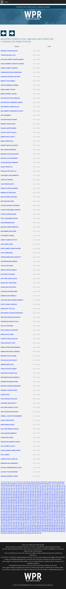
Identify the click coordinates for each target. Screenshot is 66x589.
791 (11, 525)
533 (40, 510)
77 (61, 483)
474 (28, 507)
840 (64, 527)
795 (21, 525)
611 (33, 514)
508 (45, 508)
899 (11, 531)
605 (19, 514)
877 (23, 530)
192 (64, 490)
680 (4, 519)
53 (20, 483)
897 (7, 531)
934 (31, 533)
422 (33, 504)
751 (45, 522)
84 (10, 485)
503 (33, 508)
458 (55, 505)
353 (62, 499)
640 (38, 516)
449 (33, 505)
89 (18, 485)
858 (43, 528)
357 (7, 500)
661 (23, 517)
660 (21, 517)
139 (2, 488)
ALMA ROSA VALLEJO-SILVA (9, 373)
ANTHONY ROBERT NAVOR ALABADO (12, 59)
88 (17, 485)
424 (38, 504)
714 (21, 521)
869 (4, 530)
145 (16, 488)
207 (35, 491)
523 (16, 510)
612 (35, 514)
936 (35, 533)
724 (45, 521)
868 (2, 530)
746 (33, 522)
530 (33, 510)
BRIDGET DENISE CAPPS (8, 124)
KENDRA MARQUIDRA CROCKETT (11, 257)
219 (64, 491)
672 (50, 517)
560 (40, 511)
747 (35, 522)
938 (40, 533)
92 (23, 485)
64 (39, 483)
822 (21, 527)
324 (57, 497)
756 (57, 522)
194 (4, 491)
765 (14, 524)
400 (45, 502)
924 (7, 533)
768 (21, 524)
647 (55, 516)
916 (52, 531)
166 (2, 490)
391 (23, 502)
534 (43, 510)
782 (55, 524)
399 (43, 502)
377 (55, 500)
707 (4, 521)
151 (31, 488)
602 (11, 514)
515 (62, 508)
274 (2, 496)
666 (35, 517)
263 (40, 494)
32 (48, 482)
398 (40, 502)
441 (14, 505)
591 (50, 513)
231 (28, 493)
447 (28, 505)
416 (19, 504)
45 (6, 483)
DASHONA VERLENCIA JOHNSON (10, 317)
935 (33, 533)
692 (33, 519)
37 (57, 482)
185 (47, 490)
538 (52, 510)
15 (19, 482)
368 (33, 500)
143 (11, 488)
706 (2, 521)
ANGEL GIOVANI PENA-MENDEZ (10, 347)
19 (26, 482)
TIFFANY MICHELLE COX (8, 55)
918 (57, 531)
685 (16, 519)
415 (16, 504)
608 (26, 514)
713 (19, 521)
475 (31, 507)
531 (35, 510)
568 (59, 511)
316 (38, 497)
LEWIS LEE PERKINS (7, 180)
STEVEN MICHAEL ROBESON (9, 162)
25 (36, 482)
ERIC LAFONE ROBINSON (8, 149)
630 (14, 516)
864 (57, 528)
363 (21, 500)
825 (28, 527)
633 (21, 516)
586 (38, 513)
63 (37, 483)
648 (57, 516)
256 (23, 494)
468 (14, 507)
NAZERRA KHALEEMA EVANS (9, 381)
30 (45, 482)
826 (31, 527)
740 (19, 522)
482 (47, 507)
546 (7, 511)
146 (19, 488)
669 (43, 517)
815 (4, 527)
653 (4, 517)
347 (47, 499)
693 (35, 519)
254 (19, 494)
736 (9, 522)
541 (59, 510)
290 (40, 496)
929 (19, 533)
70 (49, 483)
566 (55, 511)
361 (16, 500)
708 (7, 521)
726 (50, 521)
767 (19, 524)
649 (59, 516)
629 (11, 516)
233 (33, 493)
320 (47, 497)
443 (19, 505)
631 (16, 516)
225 (14, 493)
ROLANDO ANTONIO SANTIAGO (10, 76)
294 (50, 496)
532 (38, 510)
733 (2, 522)
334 (16, 499)
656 (11, 517)
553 (23, 511)
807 (50, 525)
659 (19, 517)
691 (31, 519)
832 (45, 527)
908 (33, 531)
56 (25, 483)
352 (59, 499)
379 (59, 500)
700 (52, 519)
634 (23, 516)
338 (26, 499)
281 (19, 496)
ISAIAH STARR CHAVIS (7, 420)
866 (62, 528)
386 (11, 502)
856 (38, 528)
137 (62, 487)
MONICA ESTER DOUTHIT (8, 171)
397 (38, 502)
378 (57, 500)
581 (26, 513)
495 (14, 508)
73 (54, 483)
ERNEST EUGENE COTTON (9, 240)
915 (50, 531)
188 (55, 490)
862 (52, 528)
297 (57, 496)
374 (47, 500)
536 (47, 510)
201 (21, 491)
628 (9, 516)
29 (43, 482)
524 (19, 510)
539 (55, 510)
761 (4, 524)
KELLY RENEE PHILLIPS (8, 446)
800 (33, 525)
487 (59, 507)
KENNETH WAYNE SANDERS (9, 188)
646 (52, 516)
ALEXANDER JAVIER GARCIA (9, 261)
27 (40, 482)
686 (19, 519)
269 (55, 494)
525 (21, 510)
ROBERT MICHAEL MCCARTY (9, 145)
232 (31, 493)
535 (45, 510)
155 (40, 488)
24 (34, 482)
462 (64, 505)
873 (14, 530)
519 (7, 510)
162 (57, 488)
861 (50, 528)
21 (29, 482)
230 (26, 493)
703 (59, 519)
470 (19, 507)
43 (3, 483)
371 (40, 500)
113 (4, 487)
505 (38, 508)
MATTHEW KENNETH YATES (9, 407)
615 (43, 514)
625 (2, 516)
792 (14, 525)
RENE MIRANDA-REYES (8, 222)
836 (55, 527)
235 (38, 493)
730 (59, 521)
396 (35, 502)
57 (27, 483)
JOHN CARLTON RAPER (8, 274)
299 (62, 496)
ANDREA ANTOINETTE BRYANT (10, 351)
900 (14, 531)
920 (62, 531)
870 (7, 530)
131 (47, 487)
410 (4, 504)
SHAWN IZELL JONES (7, 437)
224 (11, 493)
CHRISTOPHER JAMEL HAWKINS (10, 210)
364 (23, 500)
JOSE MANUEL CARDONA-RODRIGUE (12, 313)
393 (28, 502)
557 (33, 511)
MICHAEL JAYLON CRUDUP (9, 360)
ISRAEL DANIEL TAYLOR (8, 89)
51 (17, 483)
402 (50, 502)
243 (57, 493)
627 (7, 516)
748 (38, 522)
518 (4, 510)
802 (38, 525)
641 (40, 516)
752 (47, 522)
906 (28, 531)
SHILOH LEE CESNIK (7, 265)
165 (64, 488)
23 (33, 482)
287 (33, 496)
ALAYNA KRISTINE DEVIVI (8, 287)
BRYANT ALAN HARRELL (8, 81)
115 (9, 487)
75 (58, 483)
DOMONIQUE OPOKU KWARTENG (11, 72)
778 (45, 524)
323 (55, 497)
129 (43, 487)
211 (45, 491)
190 (59, 490)
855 (35, 528)
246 (64, 493)
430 (52, 504)
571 (2, 513)
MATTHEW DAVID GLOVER (9, 278)
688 (23, 519)
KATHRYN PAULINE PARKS (9, 119)
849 (21, 528)
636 (28, 516)
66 (42, 483)
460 (59, 505)
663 (28, 517)
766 (16, 524)
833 (47, 527)
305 (11, 497)
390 (21, 502)
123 (28, 487)
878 (26, 530)
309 (21, 497)
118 (16, 487)
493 (9, 508)
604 (16, 514)
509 (47, 508)
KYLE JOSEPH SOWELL (7, 235)
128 (40, 487)
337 (23, 499)
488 (62, 507)
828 (35, 527)
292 (45, 496)
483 (50, 507)
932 (26, 533)
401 (47, 502)
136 (59, 487)
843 (7, 528)
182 (40, 490)
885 (43, 530)
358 (9, 500)
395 (33, 502)
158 (47, 488)
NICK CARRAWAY (6, 115)
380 (62, 500)
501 (28, 508)
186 (50, 490)
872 (11, 530)
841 (2, 528)
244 (59, 493)
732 (64, 521)
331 (9, 499)
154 (38, 488)
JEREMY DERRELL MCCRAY (9, 94)
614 (40, 514)
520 (9, 510)
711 (14, 521)
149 (26, 488)
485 (55, 507)
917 (55, 531)
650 (62, 516)
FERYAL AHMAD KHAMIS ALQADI (10, 450)
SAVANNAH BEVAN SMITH (8, 403)
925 (9, 533)
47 (10, 483)
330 (7, 499)
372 (43, 500)
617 (47, 514)
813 (64, 525)
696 (43, 519)
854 (33, 528)
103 (45, 485)
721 (38, 521)
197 (11, 491)
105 (50, 485)
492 (7, 508)
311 (26, 497)
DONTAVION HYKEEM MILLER (10, 106)
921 (64, 531)
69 (47, 483)
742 (23, 522)
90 (20, 485)
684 (14, 519)
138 (64, 487)
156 (43, 488)
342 (35, 499)
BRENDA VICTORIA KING (8, 192)
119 (19, 487)
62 (35, 483)
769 (23, 524)
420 (28, 504)
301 (2, 497)
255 (21, 494)
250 (9, 494)
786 (64, 524)
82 (6, 485)
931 (23, 533)
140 (4, 488)
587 (40, 513)
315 (35, 497)
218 (62, 491)
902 (19, 531)
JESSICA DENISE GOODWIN (9, 197)
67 (44, 483)
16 (21, 482)
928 (16, 533)
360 (14, 500)
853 (31, 528)
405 (57, 502)
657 (14, 517)
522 (14, 510)
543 (64, 510)
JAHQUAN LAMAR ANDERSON (9, 227)
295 (52, 496)
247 (2, 494)
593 (55, 513)
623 (62, 514)
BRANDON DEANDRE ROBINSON (11, 386)
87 (15, 485)
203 (26, 491)
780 (50, 524)
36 (55, 482)
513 (57, 508)
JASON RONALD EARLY (7, 424)
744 (28, 522)
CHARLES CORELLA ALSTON (9, 338)
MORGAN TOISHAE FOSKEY (9, 390)
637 (31, 516)
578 (19, 513)
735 (7, 522)
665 (33, 517)
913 (45, 531)
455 (47, 505)
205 (31, 491)
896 (4, 531)
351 (57, 499)
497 (19, 508)
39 (60, 482)
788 (4, 525)
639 (35, 516)
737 (11, 522)
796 (23, 525)
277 (9, 496)
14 (17, 482)
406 (59, 502)
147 (21, 488)
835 (52, 527)
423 (35, 504)
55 (23, 483)
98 (34, 485)
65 (41, 483)
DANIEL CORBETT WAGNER (9, 68)
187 (52, 490)
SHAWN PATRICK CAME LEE (9, 459)
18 (24, 482)
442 (16, 505)
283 (23, 496)
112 (2, 487)
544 (2, 511)
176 (26, 490)
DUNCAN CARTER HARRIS (8, 128)
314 (33, 497)
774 (35, 524)
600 (7, 514)
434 (62, 504)
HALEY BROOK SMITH (7, 184)
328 (2, 499)
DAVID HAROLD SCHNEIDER (9, 330)
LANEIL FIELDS (5, 394)
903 (21, 531)
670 (45, 517)
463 (2, 507)
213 (50, 491)
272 (62, 494)
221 (4, 493)
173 (19, 490)
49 (13, 483)
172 (16, 490)
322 (52, 497)
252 (14, 494)
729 (57, 521)
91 (22, 485)
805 (45, 525)
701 (55, 519)
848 (19, 528)
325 (59, 497)
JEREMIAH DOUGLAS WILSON (9, 154)
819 (14, 527)
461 (62, 505)
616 (45, 514)
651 (64, 516)
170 (11, 490)
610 (31, 514)
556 (31, 511)
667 (38, 517)
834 (50, 527)
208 (38, 491)
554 (26, 511)
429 (50, 504)
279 (14, 496)
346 (45, 499)
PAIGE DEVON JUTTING (8, 343)
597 (64, 513)
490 (2, 508)
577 (16, 513)
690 (28, 519)
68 (46, 483)
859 (45, 528)
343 (38, 499)
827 (33, 527)
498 (21, 508)
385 (9, 502)
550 (16, 511)
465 (7, 507)
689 (26, 519)
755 (55, 522)
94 (27, 485)
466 (9, 507)
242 (55, 493)
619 (52, 514)
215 (55, 491)
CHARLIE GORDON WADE (8, 214)
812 (62, 525)
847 (16, 528)
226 (16, 493)
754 (52, 522)
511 (52, 508)
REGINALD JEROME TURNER (9, 476)
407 (62, 502)
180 (35, 490)
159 (50, 488)
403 (52, 502)
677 (62, 517)
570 (64, 511)
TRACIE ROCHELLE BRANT (9, 369)
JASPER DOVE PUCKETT (8, 137)
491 (4, 508)
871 (9, 530)
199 (16, 491)
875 (19, 530)
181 (38, 490)
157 (45, 488)
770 (26, 524)
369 (35, 500)
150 (28, 488)
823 (23, 527)
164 (62, 488)
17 (22, 482)
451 (38, 505)
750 (43, 522)
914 (47, 531)
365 (26, 500)
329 (4, 499)
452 (40, 505)
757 (59, 522)
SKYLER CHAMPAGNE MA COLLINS (11, 467)
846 (14, 528)
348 (50, 499)
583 (31, 513)
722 (40, 521)
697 (45, 519)
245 (62, 493)
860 (47, 528)
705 (64, 519)
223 (9, 493)
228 (21, 493)
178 (31, 490)
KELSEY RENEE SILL (7, 167)
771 (28, 524)
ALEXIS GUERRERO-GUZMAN (9, 85)
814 (2, 527)
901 (16, 531)
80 (3, 485)
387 (14, 502)
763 (9, 524)
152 (33, 488)
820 (16, 527)
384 (7, 502)
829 (38, 527)
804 (43, 525)
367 (31, 500)
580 (23, 513)
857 (40, 528)
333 (14, 499)
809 (55, 525)
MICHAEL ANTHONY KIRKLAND (10, 98)
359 (11, 500)
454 (45, 505)
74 (56, 483)
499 (23, 508)
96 (30, 485)
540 (57, 510)
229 (23, 493)
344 (40, 499)
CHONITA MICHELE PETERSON (10, 205)
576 (14, 513)
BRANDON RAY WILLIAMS (8, 356)
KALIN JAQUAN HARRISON (8, 433)
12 (14, 482)
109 (59, 485)
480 (43, 507)
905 (26, 531)
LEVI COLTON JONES (7, 326)
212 (47, 491)
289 (38, 496)
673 (52, 517)
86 (13, 485)
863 (55, 528)
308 (19, 497)
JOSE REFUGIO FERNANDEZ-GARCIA (11, 102)
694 (38, 519)
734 (4, 522)
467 (11, 507)
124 (31, 487)
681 (7, 519)
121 (23, 487)
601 (9, 514)
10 (10, 482)
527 (26, 510)
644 (47, 516)
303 (7, 497)
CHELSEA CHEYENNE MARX (9, 291)
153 (35, 488)
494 (11, 508)
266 (47, 494)
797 (26, 525)
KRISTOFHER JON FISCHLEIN (9, 412)
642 (43, 516)
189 (57, 490)
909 (35, 531)
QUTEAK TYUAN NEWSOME (9, 472)
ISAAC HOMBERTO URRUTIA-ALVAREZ (12, 64)
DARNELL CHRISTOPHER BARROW (11, 416)
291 (43, 496)
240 (50, 493)
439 (9, 505)
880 (31, 530)
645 (50, 516)
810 (57, 525)
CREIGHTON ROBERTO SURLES (10, 442)
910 (38, 531)
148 (23, 488)
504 (35, 508)
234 (35, 493)
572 (4, 513)
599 (4, 514)
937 (38, 533)
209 (40, 491)
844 (9, 528)
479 (40, 507)
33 (50, 482)
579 (21, 513)
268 (52, 494)
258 (28, 494)
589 (45, 513)
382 (2, 502)
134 (55, 487)
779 (47, 524)
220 (2, 493)
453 (43, 505)
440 (11, 505)
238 (45, 493)
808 (52, 525)
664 (31, 517)
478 (38, 507)
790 (9, 525)
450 (35, 505)
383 (4, 502)
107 (55, 485)
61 (34, 483)
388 (16, 502)
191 (62, 490)
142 (9, 488)
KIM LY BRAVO (5, 454)
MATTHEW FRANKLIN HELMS (9, 429)
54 (22, 483)
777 (43, 524)
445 (23, 505)
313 (31, 497)
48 (11, 483)
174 (21, 490)
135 (57, 487)
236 (40, 493)
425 (40, 504)
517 (2, 510)
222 (7, 493)
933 (28, 533)
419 (26, 504)
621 (57, 514)
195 (7, 491)
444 (21, 505)
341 (33, 499)
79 (1, 485)
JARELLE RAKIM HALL (7, 141)
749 (40, 522)
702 (57, 519)
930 (21, 533)
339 (28, 499)
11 (12, 482)
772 (31, 524)
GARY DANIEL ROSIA (7, 244)
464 (4, 507)
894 (64, 530)
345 (43, 499)
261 (35, 494)
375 (50, 500)
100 (38, 485)
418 (23, 504)
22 (31, 482)
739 (16, 522)
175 (23, 490)
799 (31, 525)
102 (43, 485)
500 (26, 508)
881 (33, 530)
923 (4, 533)
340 (31, 499)
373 (45, 500)
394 (31, 502)
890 (55, 530)
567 (57, 511)
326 (62, 497)
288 (35, 496)
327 (64, 497)
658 (16, 517)
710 (11, 521)
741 (21, 522)
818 (11, 527)
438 (7, 505)
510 (50, 508)
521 (11, 510)
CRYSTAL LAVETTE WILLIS (8, 132)
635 (26, 516)
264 (43, 494)
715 (23, 521)
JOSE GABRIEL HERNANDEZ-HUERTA (12, 111)
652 (2, 517)
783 (57, 524)
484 (52, 507)
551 (19, 511)
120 (21, 487)
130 (45, 487)
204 (28, 491)
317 (40, 497)
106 (52, 485)
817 (9, 527)
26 (38, 482)
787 (2, 525)
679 (2, 519)
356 (4, 500)
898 (9, 531)
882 (35, 530)
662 (26, 517)
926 (11, 533)
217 (59, 491)
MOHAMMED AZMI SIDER (8, 231)
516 (64, 508)
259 (31, 494)
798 (28, 525)
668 (40, 517)
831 (43, 527)
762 (7, 524)
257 (26, 494)
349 (52, 499)
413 (11, 504)
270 (57, 494)
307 (16, 497)
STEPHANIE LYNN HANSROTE (10, 175)
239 (47, 493)
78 (63, 483)
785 (62, 524)
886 (45, 530)
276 (7, 496)
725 (47, 521)
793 (16, 525)
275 (4, 496)
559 (38, 511)
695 (40, 519)
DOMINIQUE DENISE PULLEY (9, 321)
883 (38, 530)
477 (35, 507)
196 (9, 491)
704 (62, 519)
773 (33, 524)
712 (16, 521)
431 (55, 504)
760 (2, 524)
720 (35, 521)
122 (26, 487)
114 (7, 487)
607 (23, 514)
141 (7, 488)
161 (55, 488)
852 (28, 528)
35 (53, 482)
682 (9, 519)
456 (50, 505)
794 (19, 525)
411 (7, 504)
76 (59, 483)
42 (1, 483)
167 (4, 490)
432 (57, 504)
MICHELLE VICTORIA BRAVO (9, 158)
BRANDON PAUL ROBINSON (9, 463)
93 (25, 485)
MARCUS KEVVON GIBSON (9, 270)
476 (33, 507)
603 (14, 514)
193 (2, 491)
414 (14, 504)
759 (64, 522)
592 (52, 513)
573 (7, 513)
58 (29, 483)
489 (64, 507)
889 (52, 530)
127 (38, 487)
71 (51, 483)
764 (11, 524)
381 (64, 500)
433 (59, 504)
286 (31, 496)
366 (28, 500)
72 (53, 483)
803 (40, 525)
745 (31, 522)
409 (2, 504)
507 (43, 508)
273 (64, 494)
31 (46, 482)
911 (40, 531)
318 (43, 497)
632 (19, 516)
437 (4, 505)
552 (21, 511)
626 (4, 516)
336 (21, 499)
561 (43, 511)
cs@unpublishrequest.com (56, 569)
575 (11, 513)
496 (16, 508)
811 (59, 525)
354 (64, 499)
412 (9, 504)
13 (15, 482)
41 (64, 482)
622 (59, 514)
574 (9, 513)
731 (62, 521)
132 (50, 487)
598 (2, 514)
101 (40, 485)
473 (26, 507)
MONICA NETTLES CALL (8, 308)
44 (5, 483)
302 (4, 497)
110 (62, 485)
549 (14, 511)
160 (52, 488)
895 (2, 531)
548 (11, 511)
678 (64, 517)
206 (33, 491)
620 (55, 514)
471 (21, 507)
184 (45, 490)
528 (28, 510)
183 (43, 490)
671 (47, 517)
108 (57, 485)
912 (43, 531)
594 (57, 513)
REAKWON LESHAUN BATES (9, 51)
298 (59, 496)
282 (21, 496)
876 (21, 530)
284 (26, 496)
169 (9, 490)
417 (21, 504)
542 (62, 510)
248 (4, 494)
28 (41, 482)
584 (33, 513)
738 (14, 522)
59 (30, 483)
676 (59, 517)
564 (50, 511)
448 (31, 505)
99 (35, 485)
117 (14, 487)
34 (52, 482)
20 (28, 482)
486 (57, 507)
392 (26, 502)
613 (38, 514)
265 (45, 494)
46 (8, 483)
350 (55, 499)
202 (23, 491)
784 (59, 524)
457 (52, 505)
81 (5, 485)
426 (43, 504)
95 (29, 485)
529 (31, 510)
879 (28, 530)
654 (7, 517)
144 (14, 488)
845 (11, 528)
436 (2, 505)
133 (52, 487)
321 (50, 497)
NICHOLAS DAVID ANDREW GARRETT (12, 300)
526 (23, 510)
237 (43, 493)
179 (33, 490)
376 (52, 500)
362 (19, 500)
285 (28, 496)
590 (47, 513)
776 (40, 524)
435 (64, 504)
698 (47, 519)
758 (62, 522)
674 (55, 517)
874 (16, 530)
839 (62, 527)
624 (64, 514)
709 (9, 521)
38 (58, 482)
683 (11, 519)
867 (64, 528)
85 (11, 485)
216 (57, 491)
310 (23, 497)
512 (55, 508)
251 (11, 494)
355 (2, 500)
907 (31, 531)
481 (45, 507)
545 (4, 511)
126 (35, 487)
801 (35, 525)
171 (14, 490)
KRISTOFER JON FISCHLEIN (9, 399)
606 (21, 514)
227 (19, 493)
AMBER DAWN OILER (7, 364)
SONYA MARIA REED (7, 253)
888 (50, 530)
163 (59, 488)
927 (14, 533)
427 (45, 504)
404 (55, 502)
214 (52, 491)
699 (50, 519)
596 (62, 513)
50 (15, 483)
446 (26, 505)
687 (21, 519)
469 (16, 507)
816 (7, 527)
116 (11, 487)
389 (19, 502)
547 (9, 511)
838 (59, 527)
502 (31, 508)
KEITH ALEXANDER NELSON (9, 218)
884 (40, 530)
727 (52, 521)
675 (57, 517)
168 (7, 490)
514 (59, 508)
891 (57, 530)
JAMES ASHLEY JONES (7, 334)
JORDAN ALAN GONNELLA (8, 296)
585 (35, 513)
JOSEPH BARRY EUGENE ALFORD (11, 248)
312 (28, 497)
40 (62, 482)
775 (38, 524)
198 (14, 491)
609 (28, 514)
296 (55, 496)
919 (59, 531)
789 (7, 525)
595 (59, 513)
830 (40, 527)
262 (38, 494)
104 (47, 485)
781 (52, 524)
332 (11, 499)
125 (33, 487)
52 (18, 483)
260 (33, 494)
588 (43, 513)
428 (47, 504)
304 (9, 497)
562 (45, 511)
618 (50, 514)
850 (23, 528)
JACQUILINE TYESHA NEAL (9, 283)
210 (43, 491)
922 (2, 533)
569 (62, 511)
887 (47, 530)
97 (32, 485)
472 (23, 507)
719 (33, 521)
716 (26, 521)
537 (50, 510)
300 (64, 496)
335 (19, 499)
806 (47, 525)
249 (7, 494)
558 (35, 511)
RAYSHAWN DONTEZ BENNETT (10, 377)
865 (59, 528)
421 (31, 504)
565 (52, 511)
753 (50, 522)
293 (47, 496)
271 (59, 494)
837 (57, 527)
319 (45, 497)
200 (19, 491)
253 (16, 494)
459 (57, 505)
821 (19, 527)
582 (28, 513)
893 (62, 530)
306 (14, 497)
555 (28, 511)
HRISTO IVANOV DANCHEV (9, 304)
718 (31, 521)
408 (64, 502)
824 (26, 527)
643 (45, 516)
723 (43, 521)
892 (59, 530)
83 (8, 485)
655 (9, 517)
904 (23, 531)
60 (32, 483)
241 (52, 493)
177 (28, 490)
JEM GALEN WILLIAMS (7, 201)
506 (40, 508)
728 (55, 521)
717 (28, 521)
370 (38, 500)
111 (64, 485)
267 (50, 494)
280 (16, 496)
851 (26, 528)
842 (4, 528)
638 (33, 516)
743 (26, 522)
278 (11, 496)
